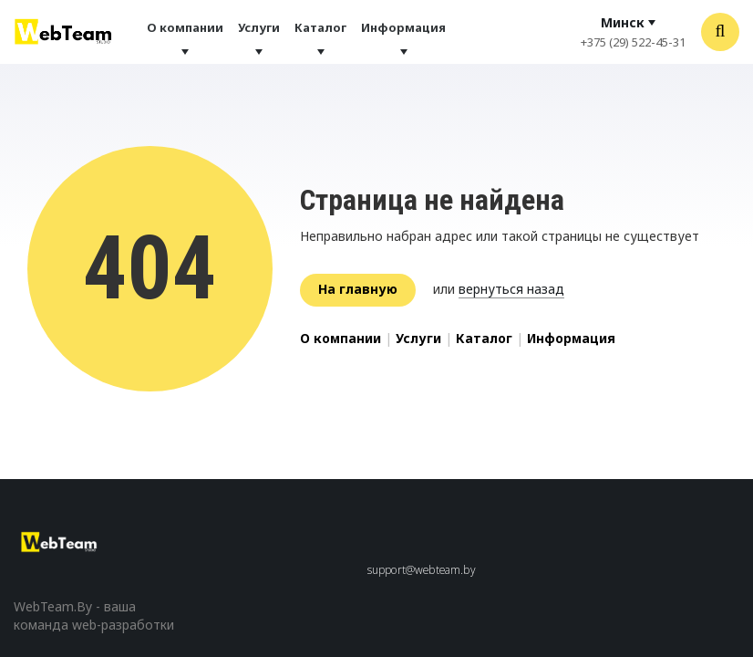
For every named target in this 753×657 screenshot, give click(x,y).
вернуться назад (511, 288)
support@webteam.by (421, 570)
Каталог (320, 27)
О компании (185, 27)
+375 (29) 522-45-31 (633, 42)
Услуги (259, 27)
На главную (357, 288)
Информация (403, 27)
